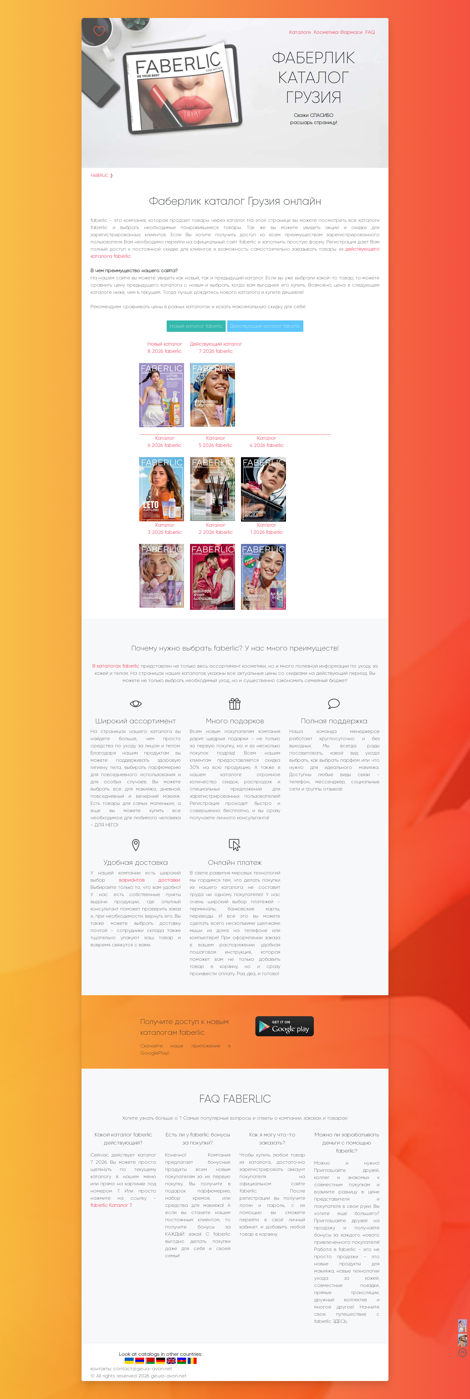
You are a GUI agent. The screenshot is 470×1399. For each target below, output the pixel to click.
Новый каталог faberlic (196, 326)
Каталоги (300, 32)
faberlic (99, 175)
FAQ (370, 32)
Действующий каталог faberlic (265, 326)
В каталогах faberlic (115, 666)
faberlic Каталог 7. (111, 1205)
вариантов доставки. (150, 880)
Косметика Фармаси (338, 32)
